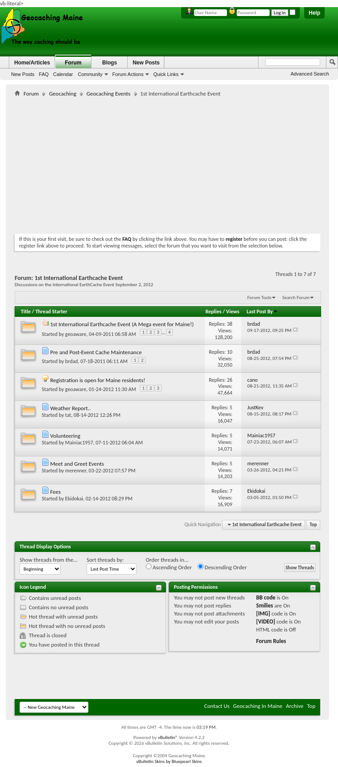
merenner (75, 470)
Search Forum (296, 297)
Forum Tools (259, 297)
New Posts (23, 74)
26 (229, 380)
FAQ (44, 74)
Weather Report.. (70, 408)
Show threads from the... (49, 559)
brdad (71, 361)
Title (26, 311)
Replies (214, 311)
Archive (294, 706)
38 (229, 324)
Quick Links (166, 74)
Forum (73, 63)
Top (313, 524)
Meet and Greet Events (77, 463)
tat (68, 415)
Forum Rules (271, 641)
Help (314, 13)
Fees (55, 491)
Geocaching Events (109, 93)
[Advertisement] (119, 163)
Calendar (63, 74)
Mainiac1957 (79, 442)
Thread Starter (52, 311)
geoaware (76, 334)
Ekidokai (74, 498)
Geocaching (62, 93)
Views (232, 311)
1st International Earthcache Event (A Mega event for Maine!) (122, 324)
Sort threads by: (105, 559)
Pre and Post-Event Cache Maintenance (96, 352)
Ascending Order (169, 567)
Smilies (264, 605)
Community (90, 74)
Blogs (109, 63)
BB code (265, 597)
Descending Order (222, 567)
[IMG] (263, 613)
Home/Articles (32, 63)
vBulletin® (168, 737)
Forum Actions (127, 74)
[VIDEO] (265, 621)
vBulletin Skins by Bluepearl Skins (169, 761)
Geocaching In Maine (257, 706)
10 (229, 352)
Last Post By (262, 311)
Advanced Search (309, 73)
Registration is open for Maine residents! (97, 380)
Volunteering (65, 435)
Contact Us (217, 706)
